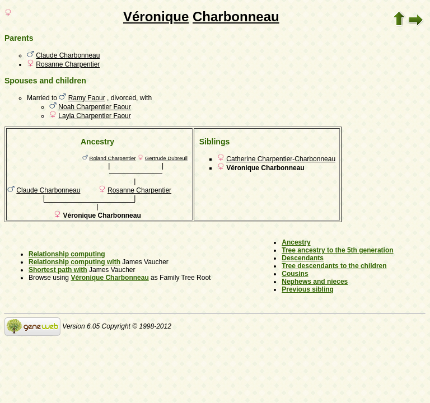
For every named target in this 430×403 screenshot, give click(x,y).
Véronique (156, 16)
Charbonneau (236, 16)
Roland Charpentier (112, 158)
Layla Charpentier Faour (94, 116)
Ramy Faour (86, 98)
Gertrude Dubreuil (166, 158)
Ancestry (296, 242)
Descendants (303, 258)
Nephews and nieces (315, 281)
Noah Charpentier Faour (94, 107)
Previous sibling (308, 289)
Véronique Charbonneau (109, 278)
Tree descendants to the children (334, 266)
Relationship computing (67, 254)
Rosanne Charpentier (68, 64)
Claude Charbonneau (68, 55)
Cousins (295, 274)
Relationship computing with (74, 262)
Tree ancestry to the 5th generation (337, 250)
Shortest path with (58, 270)
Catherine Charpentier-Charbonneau (280, 159)
